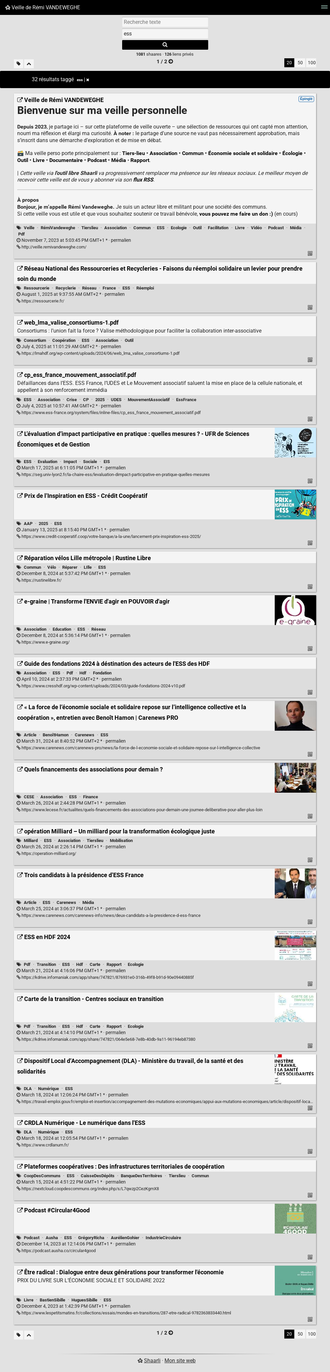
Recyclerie (66, 288)
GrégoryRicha (91, 1237)
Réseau (89, 288)
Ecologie (179, 227)
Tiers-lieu (133, 153)
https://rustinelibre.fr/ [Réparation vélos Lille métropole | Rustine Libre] (39, 580)
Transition (46, 964)
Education (62, 629)
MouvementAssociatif (149, 399)
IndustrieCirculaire (163, 1237)
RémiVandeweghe (58, 227)
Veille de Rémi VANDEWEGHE (42, 7)
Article (30, 734)
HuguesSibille (84, 1299)
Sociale (90, 461)
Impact (70, 461)
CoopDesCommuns (42, 1175)
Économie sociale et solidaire (243, 153)
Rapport (139, 160)
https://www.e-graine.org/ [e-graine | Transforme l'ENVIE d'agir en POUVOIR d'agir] (43, 642)
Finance (90, 796)
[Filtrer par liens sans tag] (18, 63)
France (109, 288)
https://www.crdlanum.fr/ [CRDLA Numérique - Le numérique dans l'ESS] (43, 1144)
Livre (39, 160)
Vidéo (256, 227)
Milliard (31, 840)
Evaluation (47, 461)
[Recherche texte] (165, 22)
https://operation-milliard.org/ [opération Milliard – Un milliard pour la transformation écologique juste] (46, 853)
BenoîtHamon (56, 734)
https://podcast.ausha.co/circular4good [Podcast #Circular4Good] (56, 1250)
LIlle (88, 567)
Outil (22, 160)
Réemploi (145, 288)
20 (289, 63)
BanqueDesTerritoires (141, 1175)
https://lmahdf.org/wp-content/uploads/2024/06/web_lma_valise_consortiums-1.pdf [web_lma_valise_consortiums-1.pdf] (98, 353)
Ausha (52, 1237)
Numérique (48, 1088)
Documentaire (66, 160)
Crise (72, 399)
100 (312, 63)
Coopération (63, 340)
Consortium (35, 340)
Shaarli (152, 1360)
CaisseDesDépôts (98, 1175)
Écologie (292, 153)
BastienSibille (52, 1299)
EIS (107, 461)
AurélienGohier (125, 1237)
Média (118, 160)
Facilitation (218, 227)
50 (300, 63)
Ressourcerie (36, 288)
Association (163, 153)
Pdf (21, 234)
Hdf (82, 672)
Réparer (69, 567)
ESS (161, 227)
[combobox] (165, 33)
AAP (28, 523)
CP (86, 399)
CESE (29, 796)
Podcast (97, 160)
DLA (28, 1088)
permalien (74, 240)
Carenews (84, 734)
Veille (29, 227)
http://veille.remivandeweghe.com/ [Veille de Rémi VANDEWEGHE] (51, 246)
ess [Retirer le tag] (83, 80)
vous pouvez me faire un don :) (236, 214)
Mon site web (180, 1360)
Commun (193, 153)
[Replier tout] (29, 63)
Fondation (102, 672)
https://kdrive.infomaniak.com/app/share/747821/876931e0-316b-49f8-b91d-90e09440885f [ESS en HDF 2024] (105, 977)
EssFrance (186, 399)
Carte (95, 964)
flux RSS (143, 180)
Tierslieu (89, 227)
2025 (100, 399)
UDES (116, 399)
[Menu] (324, 9)
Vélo (51, 567)
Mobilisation (121, 840)
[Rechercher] (165, 45)
